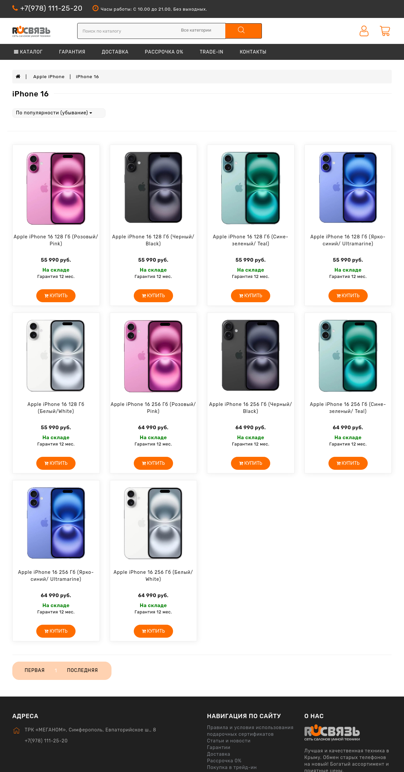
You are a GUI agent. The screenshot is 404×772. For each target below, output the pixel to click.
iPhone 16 (88, 76)
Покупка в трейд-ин (232, 767)
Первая (35, 670)
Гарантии (218, 747)
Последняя (82, 670)
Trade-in (211, 52)
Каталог (28, 52)
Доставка (115, 52)
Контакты (253, 52)
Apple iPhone (49, 76)
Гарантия (72, 52)
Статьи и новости (229, 740)
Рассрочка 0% (164, 52)
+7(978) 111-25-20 (51, 8)
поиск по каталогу (240, 30)
